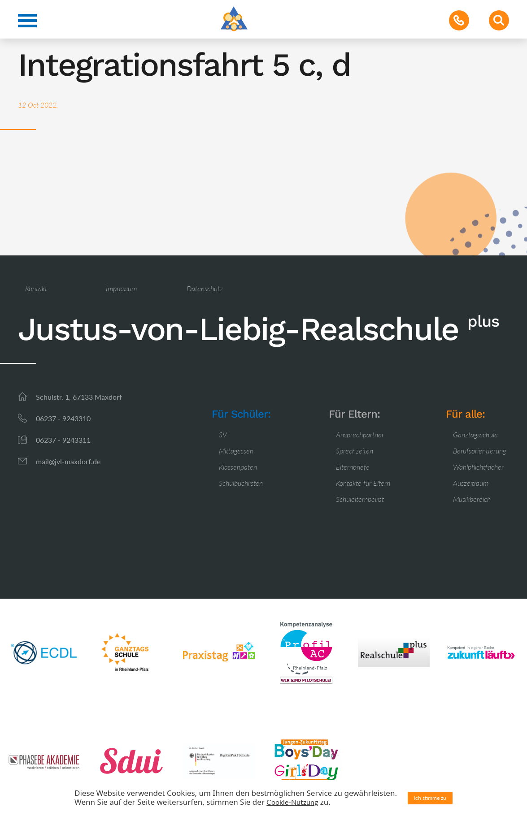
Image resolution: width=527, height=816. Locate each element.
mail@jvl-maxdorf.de (68, 461)
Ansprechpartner (360, 434)
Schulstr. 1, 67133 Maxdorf (79, 397)
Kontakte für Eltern (363, 483)
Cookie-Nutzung (292, 802)
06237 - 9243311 (63, 440)
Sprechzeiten (354, 450)
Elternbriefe (353, 466)
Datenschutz (205, 288)
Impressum (121, 288)
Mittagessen (236, 450)
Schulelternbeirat (360, 499)
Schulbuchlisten (241, 483)
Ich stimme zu (430, 797)
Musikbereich (472, 499)
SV (223, 434)
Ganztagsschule (475, 434)
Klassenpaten (238, 466)
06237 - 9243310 (63, 418)
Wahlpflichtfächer (478, 466)
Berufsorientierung (479, 450)
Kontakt (36, 288)
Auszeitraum (470, 483)
